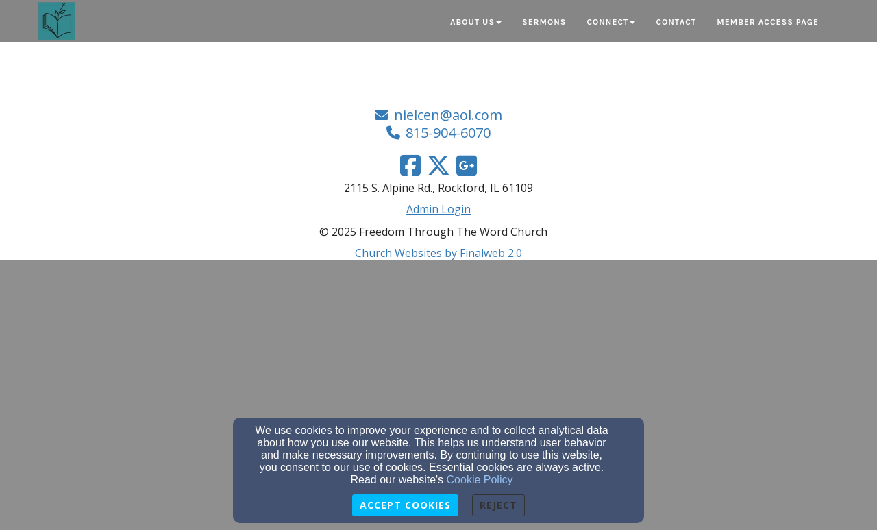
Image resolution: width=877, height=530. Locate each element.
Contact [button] (676, 22)
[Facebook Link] (410, 165)
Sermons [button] (544, 22)
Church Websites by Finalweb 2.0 (438, 253)
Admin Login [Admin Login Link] (438, 209)
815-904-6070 (448, 132)
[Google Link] (466, 165)
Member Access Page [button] (768, 22)
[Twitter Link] (438, 165)
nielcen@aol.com (448, 115)
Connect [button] (610, 22)
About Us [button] (476, 22)
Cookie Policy (480, 479)
